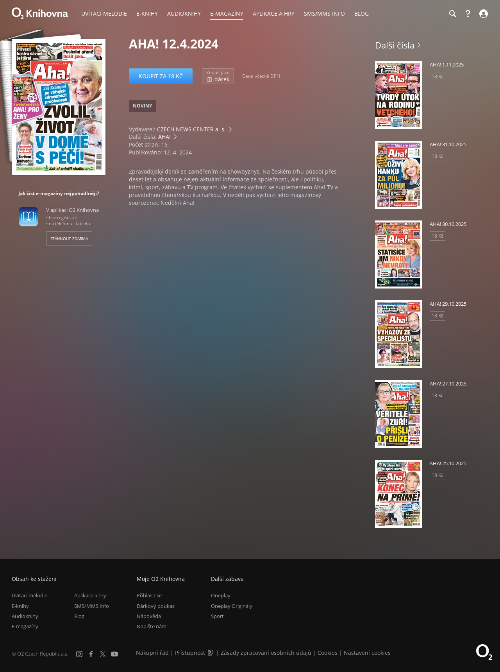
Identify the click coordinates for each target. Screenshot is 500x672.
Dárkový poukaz (156, 605)
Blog (79, 616)
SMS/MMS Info (91, 605)
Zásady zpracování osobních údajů (266, 652)
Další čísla (394, 45)
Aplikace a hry (90, 595)
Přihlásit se (149, 595)
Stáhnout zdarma (69, 238)
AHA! (164, 136)
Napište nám (151, 626)
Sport (217, 616)
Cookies (328, 652)
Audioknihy (25, 616)
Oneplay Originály (231, 605)
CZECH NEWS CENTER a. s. (191, 129)
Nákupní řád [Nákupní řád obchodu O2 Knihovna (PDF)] (152, 652)
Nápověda (149, 616)
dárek (218, 76)
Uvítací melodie (29, 595)
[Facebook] (91, 654)
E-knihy (20, 605)
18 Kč (437, 76)
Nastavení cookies (367, 652)
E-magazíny (25, 626)
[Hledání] (452, 13)
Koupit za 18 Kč (161, 76)
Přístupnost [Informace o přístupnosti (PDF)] (190, 652)
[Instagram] (79, 654)
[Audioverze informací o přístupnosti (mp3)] (211, 652)
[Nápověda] (468, 13)
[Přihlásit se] (482, 13)
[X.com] (103, 654)
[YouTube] (114, 654)
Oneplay (220, 595)
